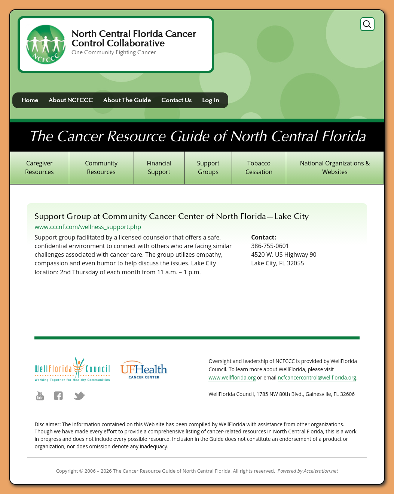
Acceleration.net (321, 470)
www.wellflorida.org (232, 377)
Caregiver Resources (39, 167)
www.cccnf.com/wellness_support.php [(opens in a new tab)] (87, 227)
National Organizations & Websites (335, 167)
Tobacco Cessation (258, 167)
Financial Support (159, 167)
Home (29, 100)
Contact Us (176, 100)
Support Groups (208, 167)
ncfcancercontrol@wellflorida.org (317, 377)
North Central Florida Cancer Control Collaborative (133, 38)
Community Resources (101, 167)
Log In (210, 100)
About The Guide (127, 100)
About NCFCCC (71, 100)
